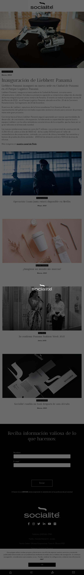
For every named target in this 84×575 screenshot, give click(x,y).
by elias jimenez (42, 265)
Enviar (42, 483)
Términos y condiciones (42, 557)
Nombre (17, 453)
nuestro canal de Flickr (27, 144)
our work (42, 333)
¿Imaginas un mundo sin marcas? (42, 269)
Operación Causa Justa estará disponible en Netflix (42, 201)
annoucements (7, 71)
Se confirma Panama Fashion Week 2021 (42, 336)
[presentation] (30, 473)
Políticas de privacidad (42, 560)
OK (42, 565)
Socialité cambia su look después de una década (42, 404)
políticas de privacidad (64, 492)
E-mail (16, 462)
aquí (41, 559)
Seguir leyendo (42, 211)
